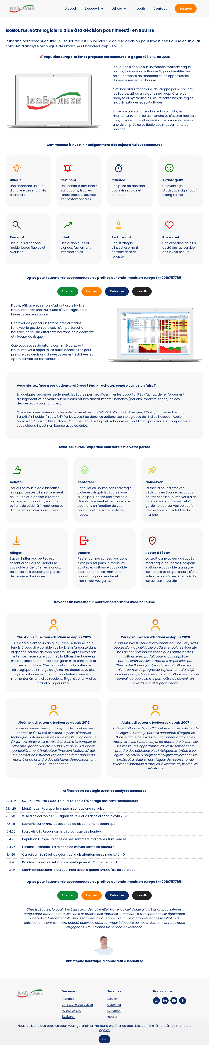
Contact (160, 8)
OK (104, 1039)
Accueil (71, 8)
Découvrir (92, 8)
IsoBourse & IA (73, 1012)
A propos (69, 999)
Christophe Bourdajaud (80, 1006)
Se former (115, 1012)
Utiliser (117, 8)
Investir (139, 8)
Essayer (185, 8)
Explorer (65, 292)
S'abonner (117, 292)
